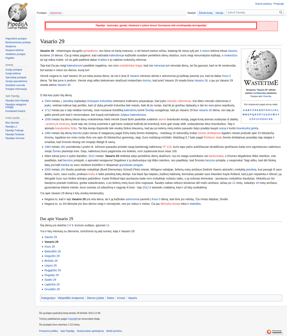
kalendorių (130, 110)
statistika (195, 203)
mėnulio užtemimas (179, 101)
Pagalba (9, 58)
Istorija (219, 12)
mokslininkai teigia (130, 65)
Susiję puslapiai (13, 69)
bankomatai (216, 156)
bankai (65, 165)
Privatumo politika (48, 331)
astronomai (132, 199)
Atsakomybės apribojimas (90, 331)
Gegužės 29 (52, 256)
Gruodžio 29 (52, 289)
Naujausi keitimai (14, 50)
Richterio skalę (213, 137)
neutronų (64, 123)
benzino (68, 160)
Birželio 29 (50, 260)
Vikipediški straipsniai (70, 298)
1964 (47, 146)
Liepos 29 (50, 265)
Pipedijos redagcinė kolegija (15, 106)
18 (257, 182)
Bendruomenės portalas (18, 42)
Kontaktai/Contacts (15, 111)
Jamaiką (68, 101)
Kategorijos (48, 298)
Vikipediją (267, 96)
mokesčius (230, 55)
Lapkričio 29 (52, 284)
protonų (51, 123)
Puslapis (42, 12)
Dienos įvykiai (95, 298)
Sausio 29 (50, 237)
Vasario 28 (200, 80)
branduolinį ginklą (247, 128)
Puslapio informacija (16, 89)
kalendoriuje (116, 55)
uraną (222, 128)
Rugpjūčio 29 (52, 270)
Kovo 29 (49, 246)
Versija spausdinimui (16, 81)
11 (107, 225)
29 (52, 55)
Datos (110, 298)
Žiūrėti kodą (205, 12)
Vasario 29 (112, 156)
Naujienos (10, 46)
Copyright (72, 318)
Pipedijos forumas (14, 138)
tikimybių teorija (170, 203)
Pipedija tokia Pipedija (17, 100)
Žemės (56, 151)
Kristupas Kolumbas (99, 101)
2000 (47, 169)
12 (233, 182)
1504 (47, 101)
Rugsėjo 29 (51, 275)
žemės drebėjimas (209, 133)
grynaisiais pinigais (131, 165)
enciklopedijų (259, 93)
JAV (63, 146)
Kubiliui (102, 59)
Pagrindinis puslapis (16, 38)
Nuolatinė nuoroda (15, 85)
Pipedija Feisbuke (14, 134)
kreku (91, 174)
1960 (47, 133)
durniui (147, 80)
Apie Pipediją (67, 331)
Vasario (134, 75)
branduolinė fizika (66, 128)
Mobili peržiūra (114, 331)
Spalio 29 (50, 279)
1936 (47, 119)
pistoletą (251, 169)
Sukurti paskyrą (263, 3)
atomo (162, 119)
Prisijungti (278, 3)
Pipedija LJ (11, 126)
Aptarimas (56, 12)
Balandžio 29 (52, 251)
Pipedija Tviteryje (14, 130)
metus (206, 50)
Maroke (77, 133)
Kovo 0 (226, 75)
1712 (47, 110)
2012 (91, 156)
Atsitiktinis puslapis (15, 54)
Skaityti (191, 12)
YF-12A (167, 146)
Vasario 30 (63, 84)
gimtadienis (90, 50)
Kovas (121, 298)
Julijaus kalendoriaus (133, 114)
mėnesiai (159, 65)
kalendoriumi (75, 65)
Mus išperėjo (12, 122)
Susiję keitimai (13, 73)
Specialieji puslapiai (15, 77)
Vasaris (232, 50)
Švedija (149, 110)
